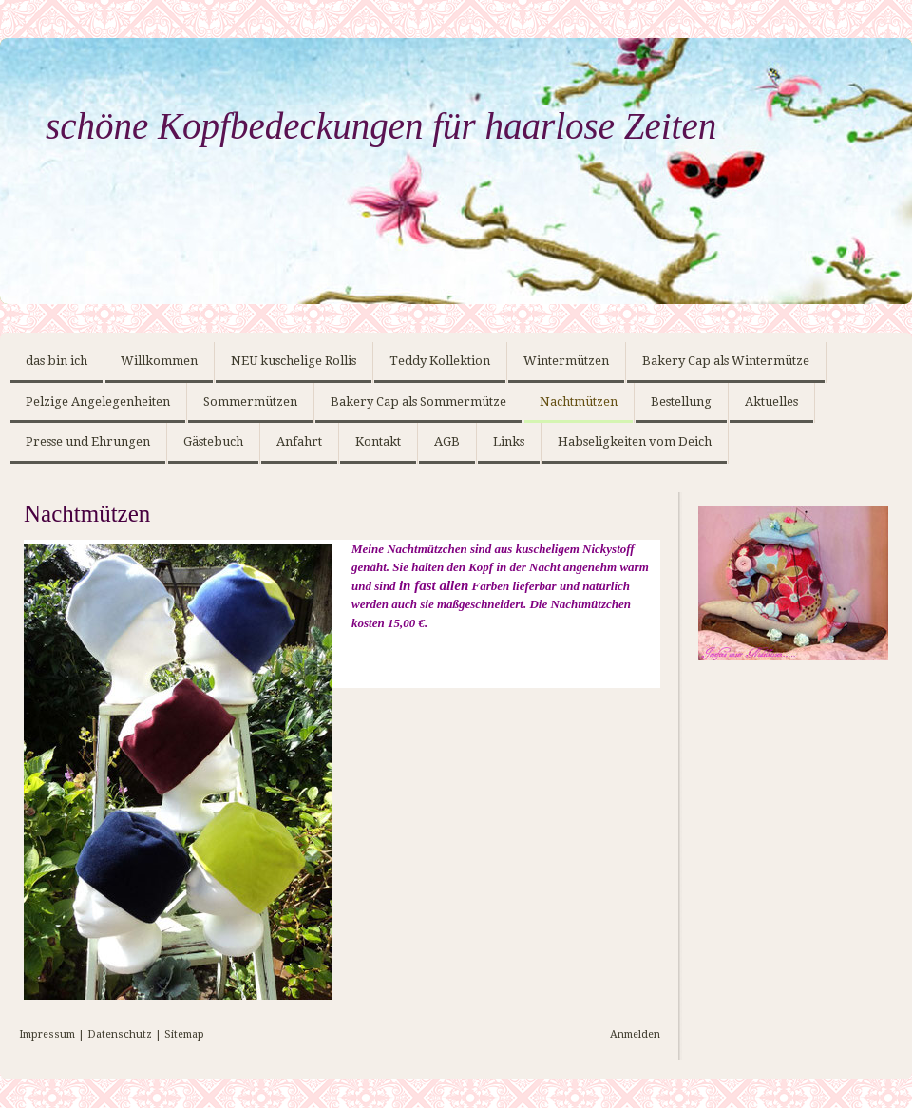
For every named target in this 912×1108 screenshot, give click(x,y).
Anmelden (635, 1034)
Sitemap (184, 1034)
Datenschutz (119, 1034)
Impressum (47, 1034)
